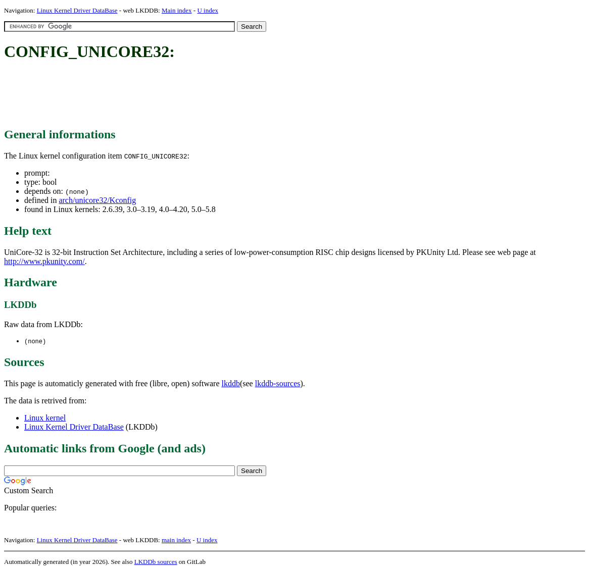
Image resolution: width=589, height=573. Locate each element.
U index (207, 10)
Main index (177, 10)
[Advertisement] (188, 95)
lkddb (231, 384)
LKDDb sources (155, 562)
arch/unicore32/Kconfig (97, 200)
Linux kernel (45, 418)
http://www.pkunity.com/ (44, 261)
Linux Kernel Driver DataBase (77, 10)
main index (176, 540)
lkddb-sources (278, 384)
